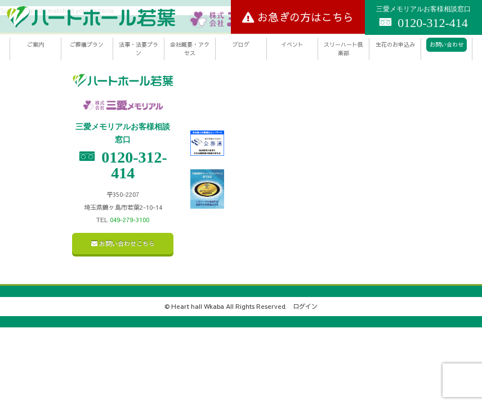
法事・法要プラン (138, 48)
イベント (292, 44)
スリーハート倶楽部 (343, 48)
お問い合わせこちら (123, 243)
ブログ (241, 44)
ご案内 (35, 44)
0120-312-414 (423, 17)
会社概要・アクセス (189, 48)
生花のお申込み (395, 44)
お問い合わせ (446, 44)
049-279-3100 (129, 219)
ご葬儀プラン (87, 44)
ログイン (305, 306)
